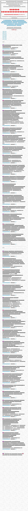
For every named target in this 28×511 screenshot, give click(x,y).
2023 (3, 39)
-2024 (5, 39)
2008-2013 (4, 32)
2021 (3, 37)
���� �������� (18, 20)
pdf (15, 48)
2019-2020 (4, 36)
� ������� (7, 20)
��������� (6, 48)
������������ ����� (9, 22)
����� (19, 25)
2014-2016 (4, 34)
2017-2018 (4, 35)
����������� (7, 21)
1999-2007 (4, 31)
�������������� (19, 21)
